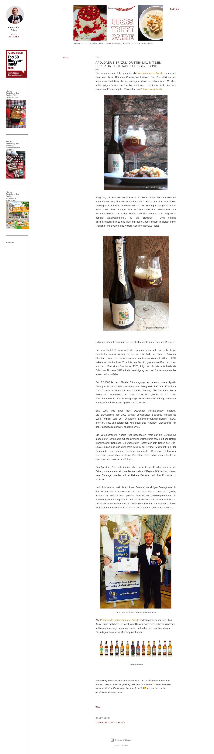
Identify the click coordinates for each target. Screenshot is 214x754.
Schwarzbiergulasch (151, 89)
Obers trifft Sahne (13, 28)
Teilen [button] (65, 57)
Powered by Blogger (120, 740)
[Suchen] (174, 8)
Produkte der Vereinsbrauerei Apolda (119, 620)
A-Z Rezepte (126, 43)
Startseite (79, 43)
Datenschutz (95, 43)
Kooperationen (144, 43)
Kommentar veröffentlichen (110, 722)
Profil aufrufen (14, 36)
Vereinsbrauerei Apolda (150, 73)
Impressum (111, 43)
